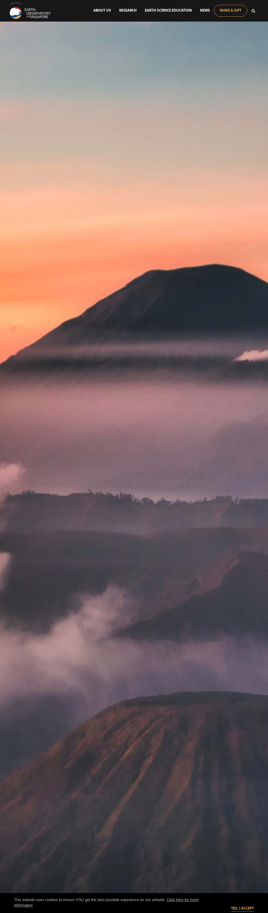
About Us (102, 11)
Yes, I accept (242, 909)
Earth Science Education (168, 11)
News (205, 11)
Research (128, 11)
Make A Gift (231, 11)
